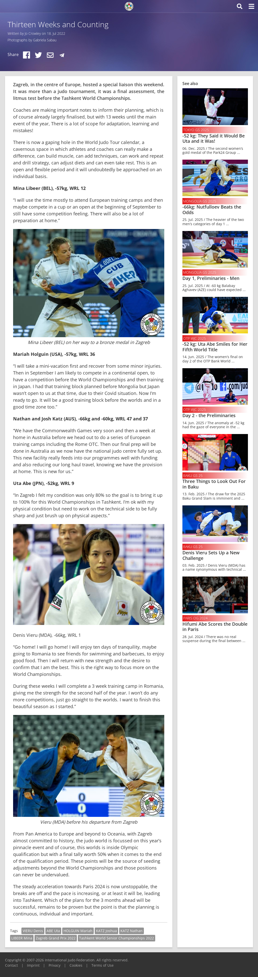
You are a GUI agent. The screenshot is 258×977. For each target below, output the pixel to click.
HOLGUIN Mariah (77, 930)
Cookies (76, 965)
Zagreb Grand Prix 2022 (56, 938)
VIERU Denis (33, 930)
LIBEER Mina (21, 938)
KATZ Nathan (131, 930)
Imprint (33, 965)
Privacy (54, 965)
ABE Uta (53, 930)
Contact (11, 965)
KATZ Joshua (106, 930)
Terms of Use (102, 965)
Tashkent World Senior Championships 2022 (116, 938)
